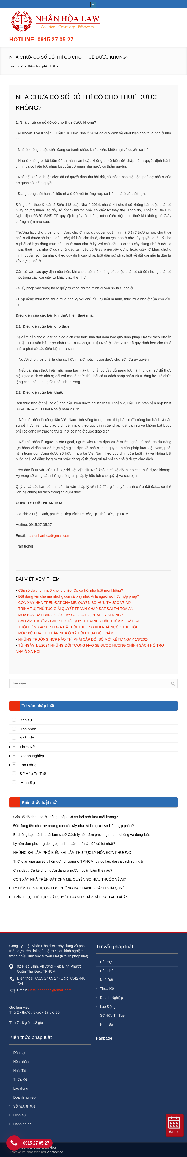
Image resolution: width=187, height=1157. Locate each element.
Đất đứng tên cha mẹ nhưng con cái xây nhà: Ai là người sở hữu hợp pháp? (78, 596)
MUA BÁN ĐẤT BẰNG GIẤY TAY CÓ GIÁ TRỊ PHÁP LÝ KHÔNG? (70, 615)
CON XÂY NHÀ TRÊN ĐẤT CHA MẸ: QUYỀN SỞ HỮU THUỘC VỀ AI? (74, 603)
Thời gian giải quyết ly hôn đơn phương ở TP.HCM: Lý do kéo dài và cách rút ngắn (79, 861)
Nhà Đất (27, 738)
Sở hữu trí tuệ (24, 1106)
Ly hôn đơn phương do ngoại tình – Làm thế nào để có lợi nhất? (64, 844)
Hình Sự (27, 782)
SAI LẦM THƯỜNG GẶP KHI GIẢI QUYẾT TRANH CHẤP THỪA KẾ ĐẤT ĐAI (79, 621)
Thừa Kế (27, 747)
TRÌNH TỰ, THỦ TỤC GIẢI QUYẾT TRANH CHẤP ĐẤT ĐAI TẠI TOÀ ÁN (76, 609)
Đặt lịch (175, 1132)
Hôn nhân (28, 729)
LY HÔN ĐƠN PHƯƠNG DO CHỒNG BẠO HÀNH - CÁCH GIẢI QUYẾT (70, 888)
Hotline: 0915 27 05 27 (41, 39)
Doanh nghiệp (24, 1097)
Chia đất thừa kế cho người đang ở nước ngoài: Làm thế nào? (62, 870)
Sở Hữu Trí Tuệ (33, 773)
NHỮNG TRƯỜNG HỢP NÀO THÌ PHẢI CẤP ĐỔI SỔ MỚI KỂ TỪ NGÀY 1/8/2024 (83, 639)
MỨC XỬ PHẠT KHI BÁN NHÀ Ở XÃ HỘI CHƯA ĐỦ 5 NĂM (66, 633)
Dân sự (26, 720)
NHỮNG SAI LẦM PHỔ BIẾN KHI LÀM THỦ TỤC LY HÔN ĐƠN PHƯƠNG (72, 852)
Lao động (20, 1088)
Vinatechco (55, 1152)
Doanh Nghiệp (32, 756)
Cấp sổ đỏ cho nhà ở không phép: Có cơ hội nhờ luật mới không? (70, 590)
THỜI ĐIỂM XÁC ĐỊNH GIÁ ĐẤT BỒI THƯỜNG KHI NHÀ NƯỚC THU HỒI (77, 627)
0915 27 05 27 (36, 1143)
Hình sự (19, 1115)
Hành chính (22, 1124)
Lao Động (28, 764)
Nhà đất (19, 1071)
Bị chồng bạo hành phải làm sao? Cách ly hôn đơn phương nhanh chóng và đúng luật (81, 835)
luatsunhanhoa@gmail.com (48, 535)
